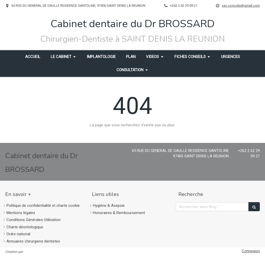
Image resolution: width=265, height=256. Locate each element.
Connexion (251, 251)
